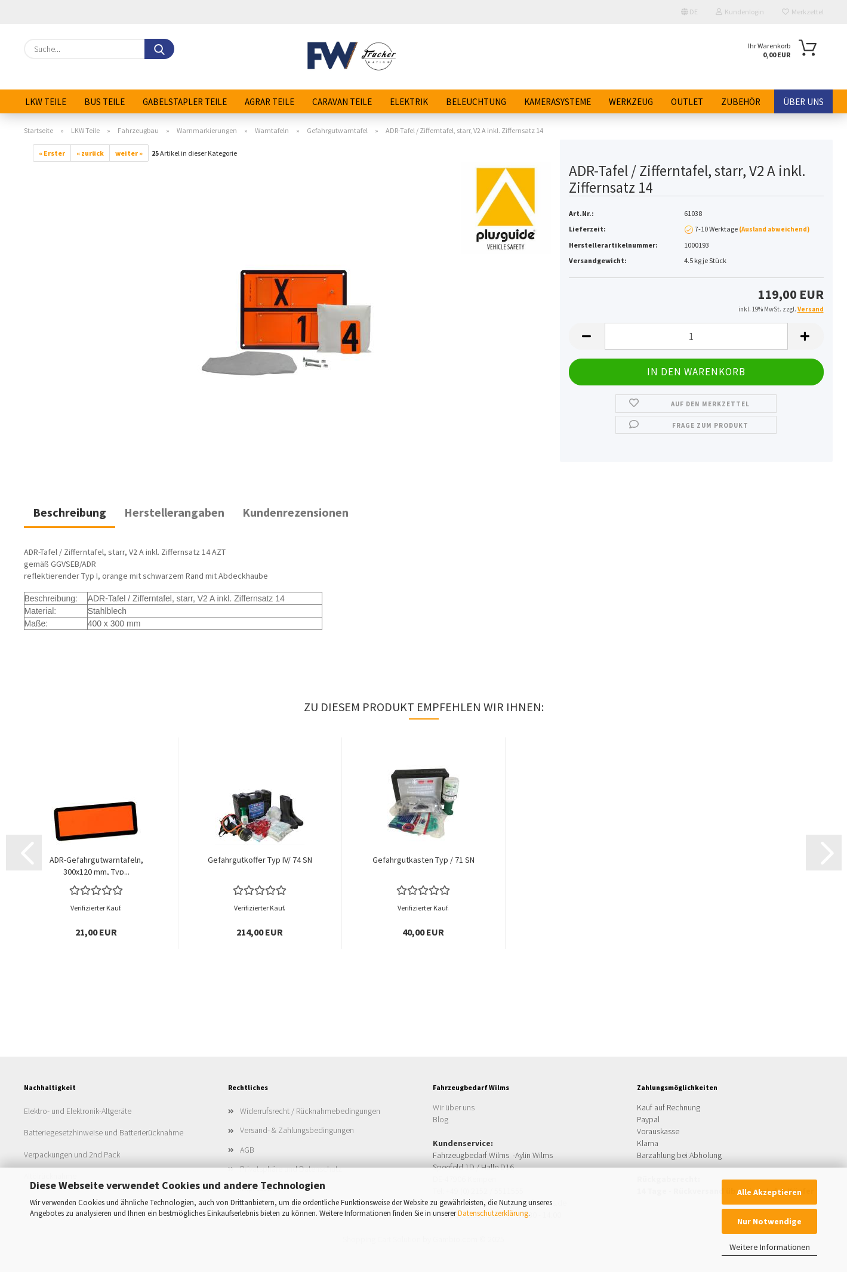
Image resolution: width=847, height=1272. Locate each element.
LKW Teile (45, 101)
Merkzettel (803, 11)
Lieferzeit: (587, 228)
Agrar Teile (269, 101)
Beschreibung (69, 512)
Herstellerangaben (174, 512)
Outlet (687, 101)
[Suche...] (159, 49)
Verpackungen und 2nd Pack (72, 1154)
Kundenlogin (740, 11)
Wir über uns (454, 1107)
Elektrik (409, 101)
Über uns (803, 101)
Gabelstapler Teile (185, 101)
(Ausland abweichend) (774, 229)
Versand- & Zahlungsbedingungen (297, 1130)
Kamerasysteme (557, 101)
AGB (247, 1149)
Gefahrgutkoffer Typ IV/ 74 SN (260, 859)
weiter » (129, 153)
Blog (440, 1119)
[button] (587, 336)
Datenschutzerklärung (493, 1213)
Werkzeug (631, 101)
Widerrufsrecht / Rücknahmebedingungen (310, 1111)
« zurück (90, 153)
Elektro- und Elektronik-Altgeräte (77, 1111)
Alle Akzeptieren (769, 1192)
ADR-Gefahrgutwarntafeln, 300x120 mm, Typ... (96, 864)
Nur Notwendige (769, 1221)
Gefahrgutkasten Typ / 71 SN (423, 859)
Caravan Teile (342, 101)
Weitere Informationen (769, 1247)
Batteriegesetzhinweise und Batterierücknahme (103, 1132)
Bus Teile (104, 101)
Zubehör (740, 101)
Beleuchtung (476, 101)
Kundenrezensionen (295, 512)
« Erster (52, 153)
